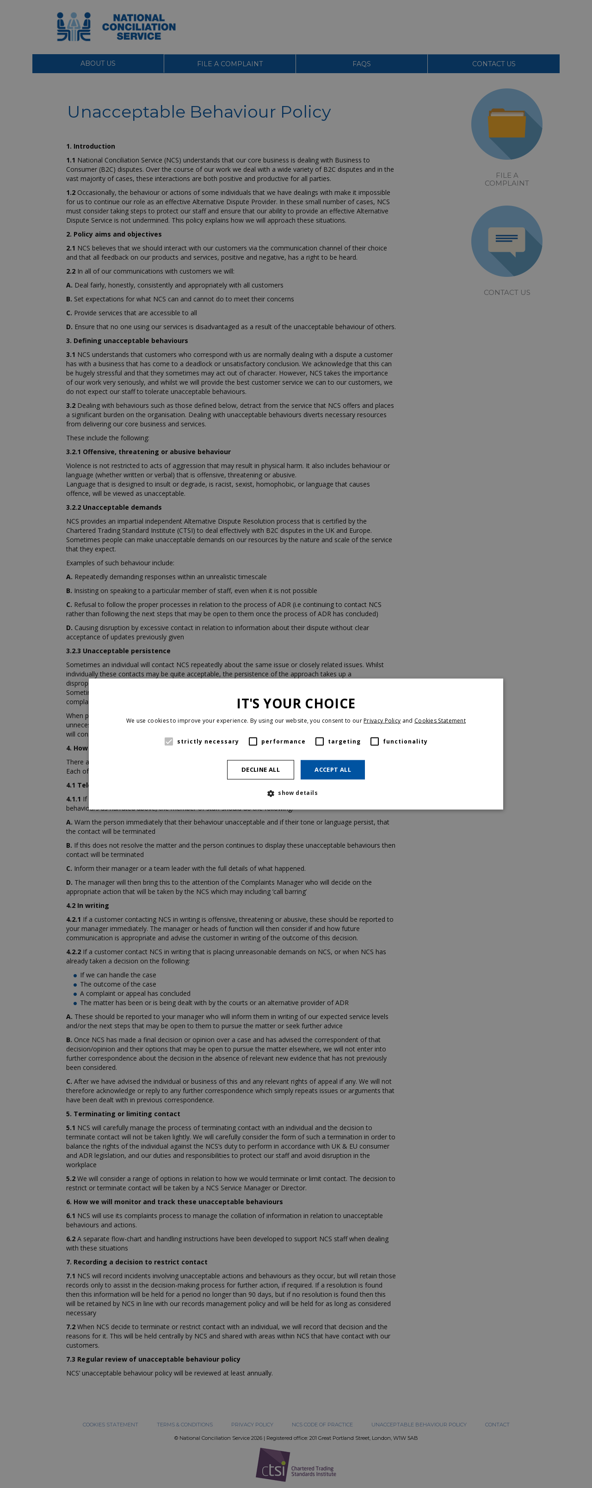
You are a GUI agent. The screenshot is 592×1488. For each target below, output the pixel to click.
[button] (296, 793)
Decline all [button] (260, 769)
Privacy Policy (382, 721)
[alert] (296, 744)
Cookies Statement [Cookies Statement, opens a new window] (440, 721)
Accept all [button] (332, 769)
